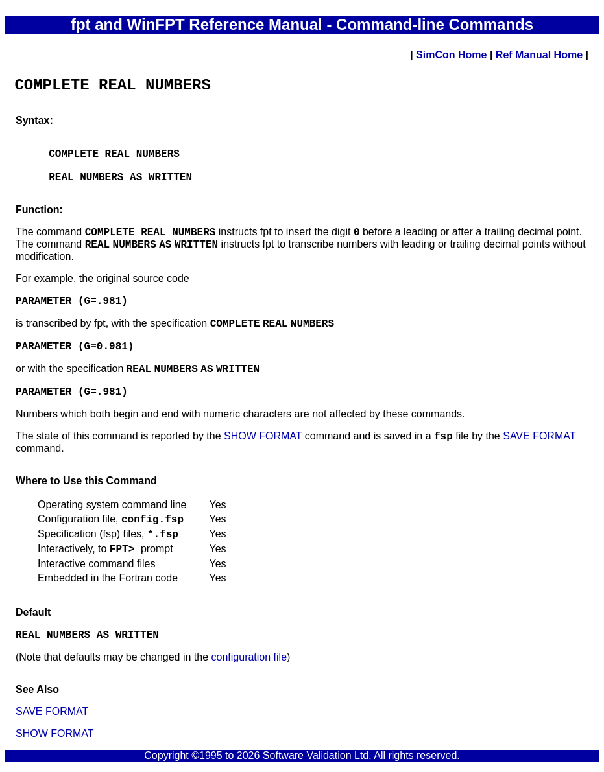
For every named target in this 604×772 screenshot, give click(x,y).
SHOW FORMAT (263, 435)
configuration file (249, 656)
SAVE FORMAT (539, 435)
